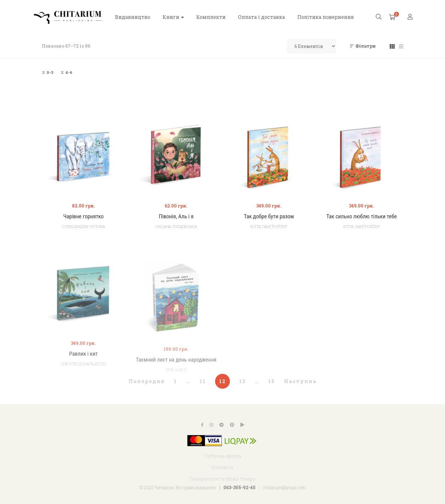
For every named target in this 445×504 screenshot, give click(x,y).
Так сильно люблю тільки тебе (361, 216)
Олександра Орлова (83, 226)
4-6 (69, 72)
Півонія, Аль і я (176, 216)
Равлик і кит (83, 369)
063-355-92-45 (239, 487)
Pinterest (232, 425)
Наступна (300, 381)
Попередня (147, 381)
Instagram (211, 425)
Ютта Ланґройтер (269, 226)
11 (203, 381)
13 (242, 381)
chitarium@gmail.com (284, 487)
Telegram (221, 425)
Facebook (202, 425)
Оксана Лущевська (176, 226)
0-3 (50, 72)
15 (271, 381)
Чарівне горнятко (83, 216)
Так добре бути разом (269, 216)
